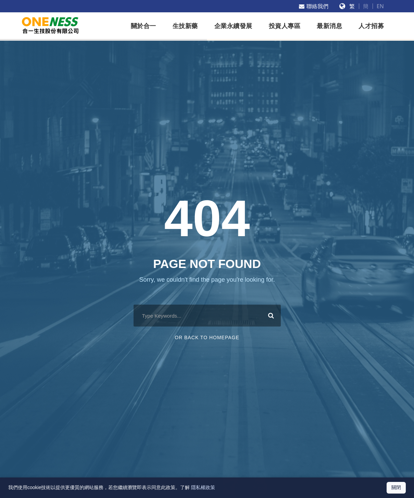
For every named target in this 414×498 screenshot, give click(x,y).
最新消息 (329, 26)
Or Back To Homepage (207, 337)
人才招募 (371, 26)
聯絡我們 (313, 6)
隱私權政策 (203, 487)
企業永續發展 (233, 26)
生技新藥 (185, 26)
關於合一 (143, 26)
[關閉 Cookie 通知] (396, 488)
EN (380, 6)
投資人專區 (285, 26)
